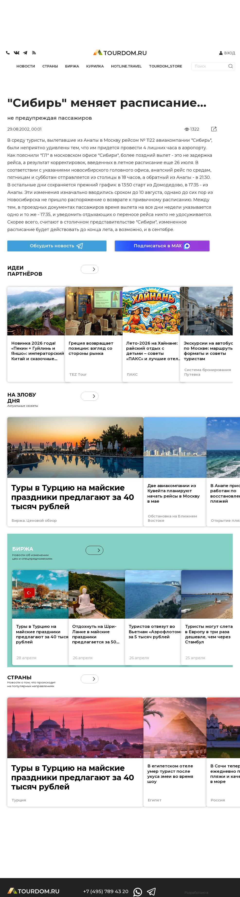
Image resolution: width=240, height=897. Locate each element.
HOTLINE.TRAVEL (126, 66)
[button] (94, 269)
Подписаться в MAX (162, 245)
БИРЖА (72, 66)
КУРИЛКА (95, 66)
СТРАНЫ (50, 66)
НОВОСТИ (26, 66)
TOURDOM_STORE (165, 66)
